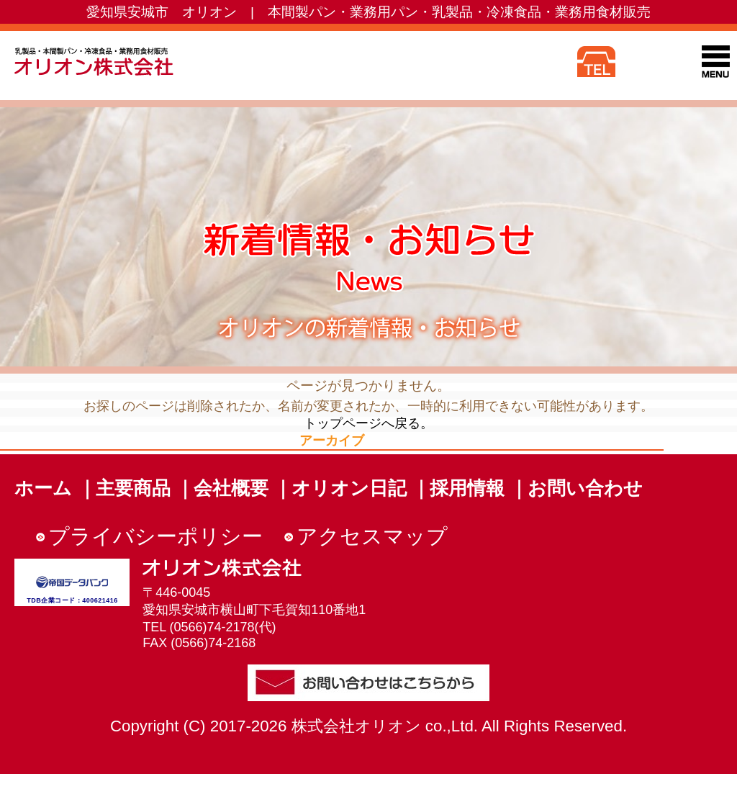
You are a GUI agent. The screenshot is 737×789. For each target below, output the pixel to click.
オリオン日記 (349, 488)
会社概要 (231, 488)
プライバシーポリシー (155, 536)
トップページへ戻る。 (368, 423)
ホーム (43, 488)
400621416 (100, 600)
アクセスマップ (372, 536)
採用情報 (467, 488)
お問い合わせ (585, 488)
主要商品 (133, 488)
